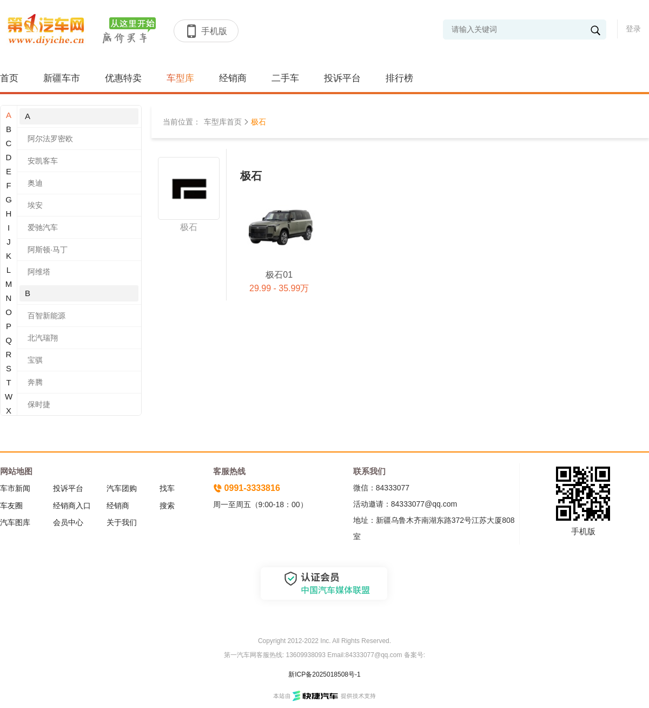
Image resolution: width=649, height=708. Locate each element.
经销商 (233, 78)
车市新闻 (15, 488)
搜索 (167, 505)
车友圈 (11, 505)
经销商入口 (72, 505)
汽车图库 (15, 522)
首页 (9, 78)
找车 (167, 488)
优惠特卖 (123, 78)
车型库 (180, 78)
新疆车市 (61, 78)
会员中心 (68, 522)
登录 (633, 28)
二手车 (285, 78)
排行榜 (399, 78)
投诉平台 (342, 78)
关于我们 (122, 522)
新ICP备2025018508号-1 (324, 674)
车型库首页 (223, 121)
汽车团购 (122, 488)
